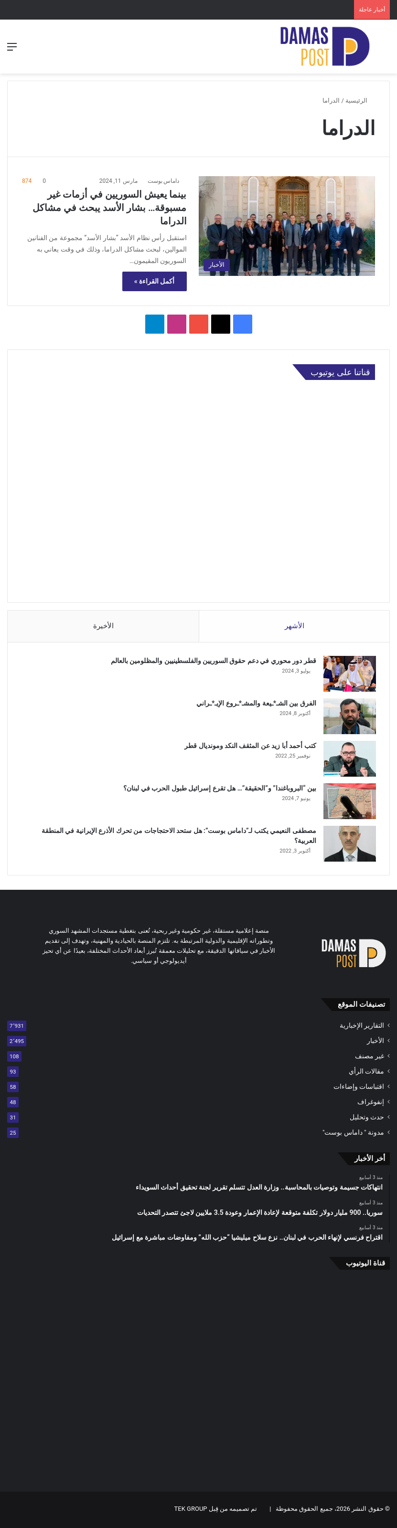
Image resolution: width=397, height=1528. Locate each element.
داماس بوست (164, 181)
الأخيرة (103, 626)
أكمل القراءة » (154, 281)
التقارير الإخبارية (362, 1027)
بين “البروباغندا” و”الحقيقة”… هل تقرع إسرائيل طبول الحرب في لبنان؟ (218, 789)
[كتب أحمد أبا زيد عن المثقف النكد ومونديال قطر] (348, 760)
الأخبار (375, 1042)
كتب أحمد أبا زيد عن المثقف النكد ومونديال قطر (249, 746)
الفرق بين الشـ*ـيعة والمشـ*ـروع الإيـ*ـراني (255, 704)
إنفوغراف (370, 1103)
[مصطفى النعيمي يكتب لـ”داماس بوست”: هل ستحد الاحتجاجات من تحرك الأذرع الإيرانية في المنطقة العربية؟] (348, 845)
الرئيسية (360, 100)
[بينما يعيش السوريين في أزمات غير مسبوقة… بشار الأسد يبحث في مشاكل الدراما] (287, 225)
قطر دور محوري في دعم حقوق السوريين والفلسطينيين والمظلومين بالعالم (212, 661)
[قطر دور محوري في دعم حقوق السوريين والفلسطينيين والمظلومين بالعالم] (348, 675)
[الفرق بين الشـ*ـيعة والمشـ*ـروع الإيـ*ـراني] (348, 717)
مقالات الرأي (366, 1073)
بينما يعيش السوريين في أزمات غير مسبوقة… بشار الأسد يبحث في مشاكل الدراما (109, 208)
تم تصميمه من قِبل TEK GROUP (216, 1510)
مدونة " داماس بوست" (353, 1134)
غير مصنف (369, 1058)
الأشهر (294, 626)
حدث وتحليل (367, 1119)
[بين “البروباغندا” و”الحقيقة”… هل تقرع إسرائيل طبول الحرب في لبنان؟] (348, 802)
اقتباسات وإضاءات (358, 1088)
